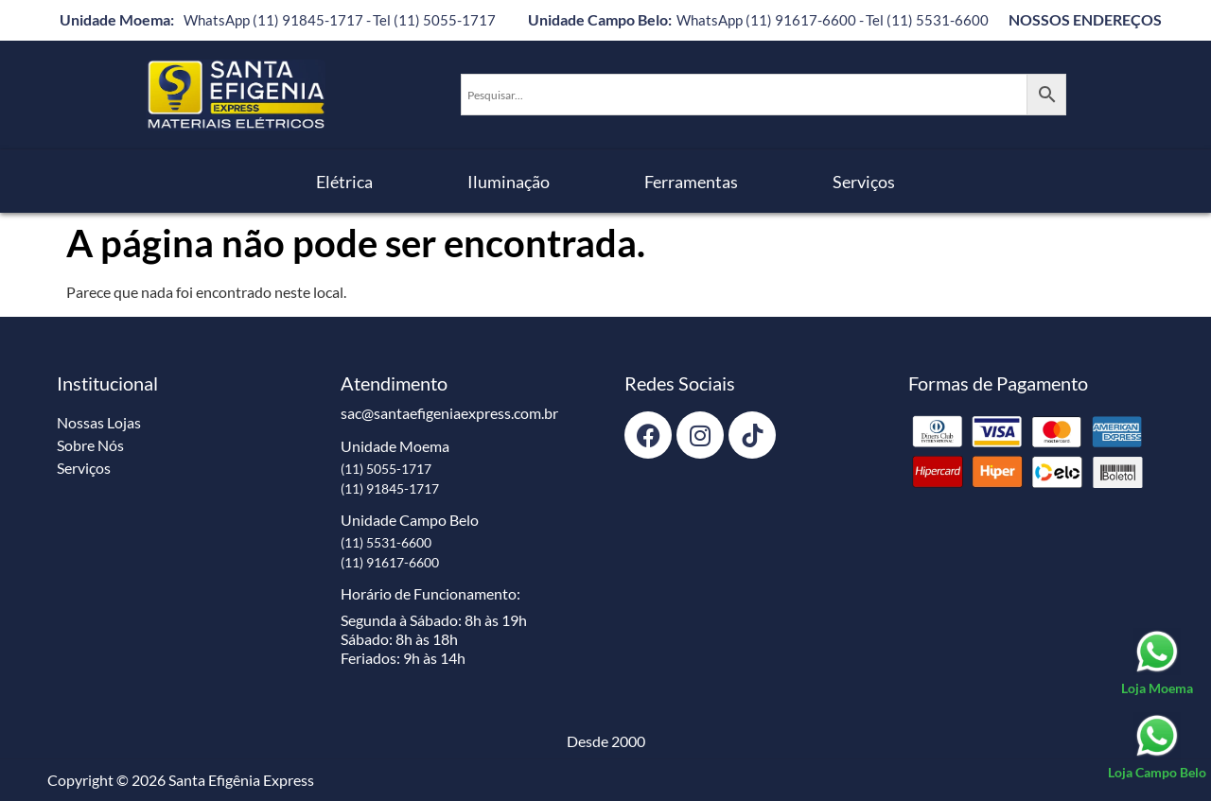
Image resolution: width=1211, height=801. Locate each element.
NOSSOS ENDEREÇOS (1085, 19)
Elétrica (344, 181)
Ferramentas (691, 181)
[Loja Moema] (1157, 663)
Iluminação (508, 181)
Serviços (864, 181)
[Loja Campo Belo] (1157, 747)
